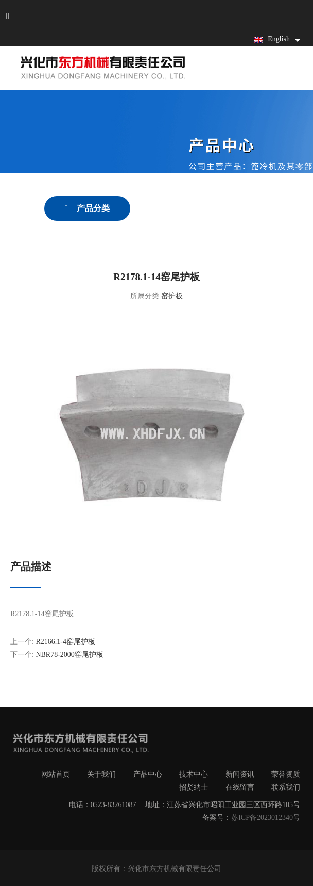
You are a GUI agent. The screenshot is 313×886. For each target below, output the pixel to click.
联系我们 (285, 787)
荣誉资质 (285, 774)
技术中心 (193, 774)
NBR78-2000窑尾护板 (69, 654)
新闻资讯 (239, 774)
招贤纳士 (193, 787)
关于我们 (101, 774)
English (272, 39)
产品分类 (92, 208)
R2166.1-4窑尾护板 (65, 642)
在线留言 (239, 787)
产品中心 (147, 774)
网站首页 (55, 774)
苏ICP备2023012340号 (265, 817)
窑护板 (172, 296)
